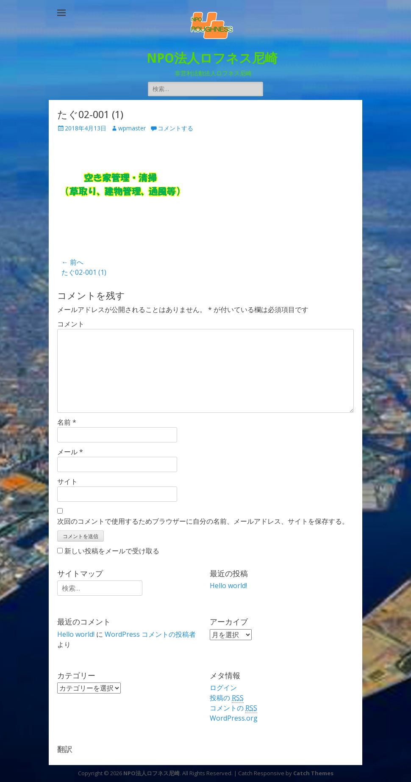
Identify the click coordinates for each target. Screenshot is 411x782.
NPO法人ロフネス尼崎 (212, 58)
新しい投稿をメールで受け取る (111, 550)
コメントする (175, 128)
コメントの (233, 708)
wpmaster (132, 128)
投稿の (227, 698)
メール (70, 451)
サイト (67, 481)
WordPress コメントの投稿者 (150, 634)
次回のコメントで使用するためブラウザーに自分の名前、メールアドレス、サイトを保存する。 (203, 521)
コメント (70, 324)
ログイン (223, 687)
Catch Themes (313, 773)
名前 (66, 422)
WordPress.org (234, 718)
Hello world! (228, 585)
